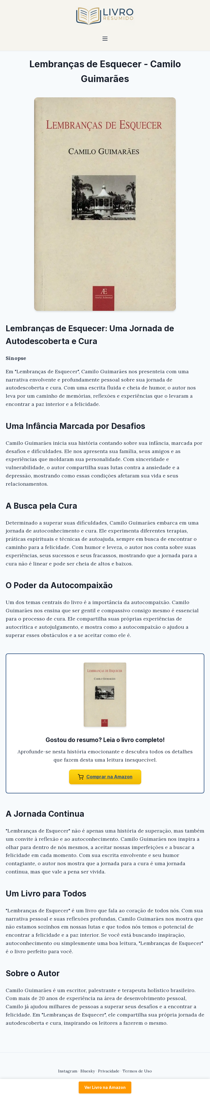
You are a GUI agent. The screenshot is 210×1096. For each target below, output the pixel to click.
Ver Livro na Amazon (105, 1087)
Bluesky (87, 1071)
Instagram (67, 1071)
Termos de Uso (137, 1071)
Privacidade (108, 1071)
